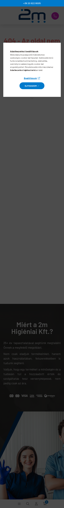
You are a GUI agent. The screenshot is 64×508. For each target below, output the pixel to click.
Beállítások (30, 78)
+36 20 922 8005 (32, 3)
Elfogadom (31, 86)
